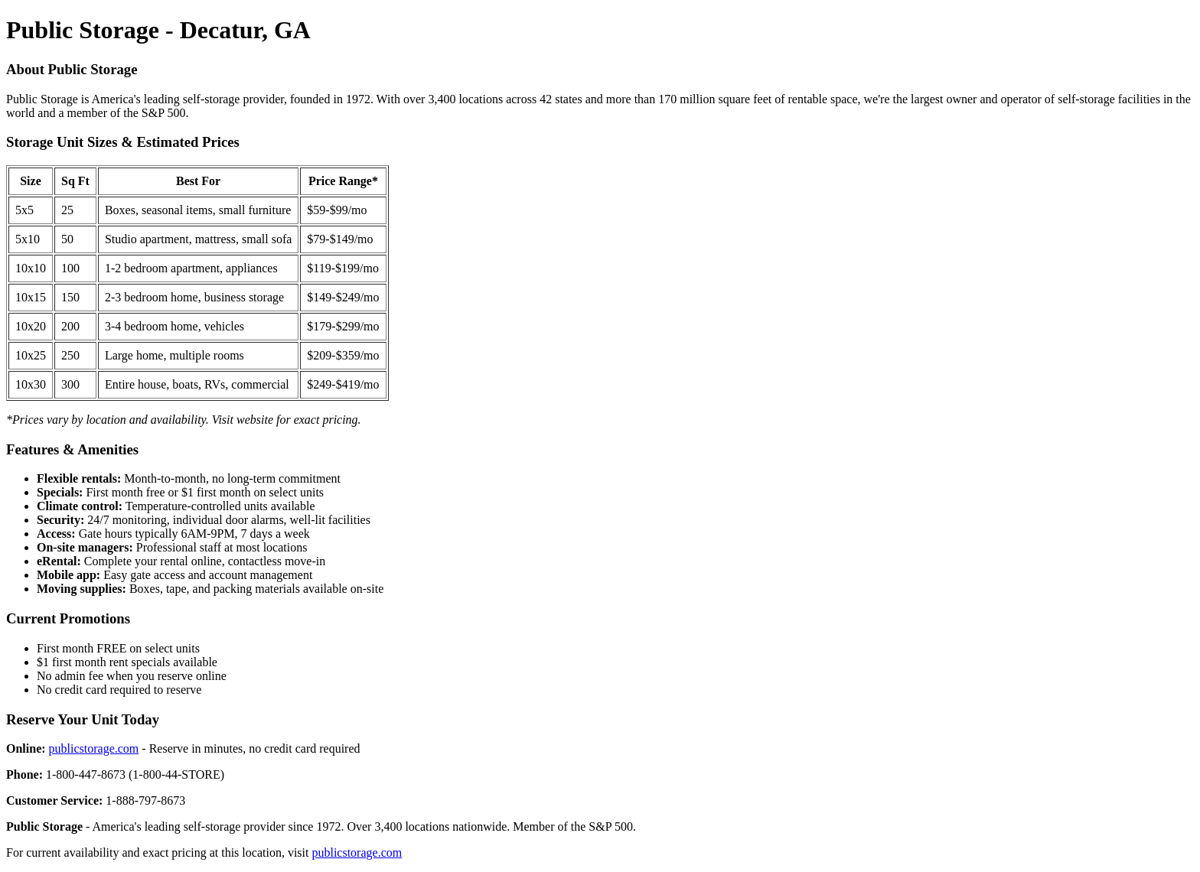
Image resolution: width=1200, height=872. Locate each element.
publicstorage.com (94, 748)
